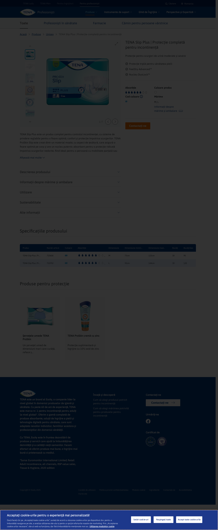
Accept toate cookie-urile (189, 519)
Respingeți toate (163, 519)
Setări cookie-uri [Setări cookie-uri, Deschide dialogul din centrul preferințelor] (140, 519)
